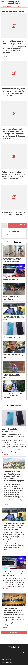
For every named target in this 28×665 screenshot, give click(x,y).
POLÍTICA (6, 210)
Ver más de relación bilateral (17, 201)
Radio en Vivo (7, 6)
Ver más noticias (14, 608)
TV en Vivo (21, 6)
